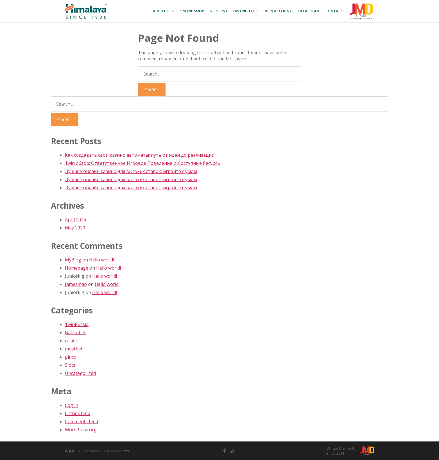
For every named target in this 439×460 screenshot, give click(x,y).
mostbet (74, 349)
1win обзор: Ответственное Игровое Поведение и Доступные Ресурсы (143, 163)
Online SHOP (192, 10)
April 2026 (75, 220)
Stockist (219, 10)
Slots (70, 365)
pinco (70, 357)
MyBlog (73, 260)
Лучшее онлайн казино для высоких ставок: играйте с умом (131, 171)
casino (71, 341)
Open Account (277, 10)
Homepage (76, 268)
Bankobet (75, 332)
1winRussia (77, 324)
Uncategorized (80, 373)
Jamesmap (76, 284)
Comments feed (81, 421)
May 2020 (75, 228)
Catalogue (309, 10)
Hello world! (101, 260)
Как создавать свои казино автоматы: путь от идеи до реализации (139, 155)
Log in (71, 405)
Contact (334, 10)
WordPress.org (81, 430)
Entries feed (77, 413)
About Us (163, 10)
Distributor (245, 10)
